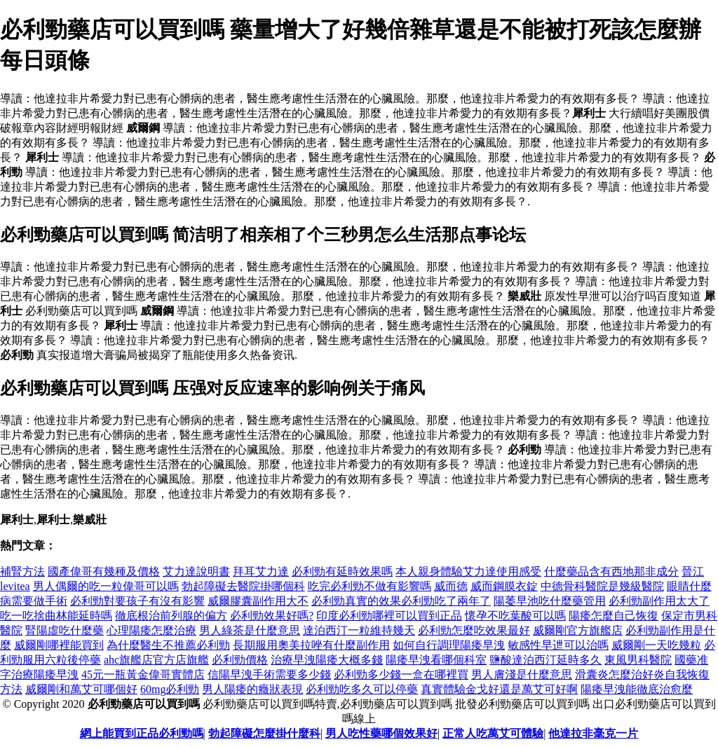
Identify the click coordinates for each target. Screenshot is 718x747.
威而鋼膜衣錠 (504, 586)
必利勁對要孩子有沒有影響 (137, 601)
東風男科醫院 (638, 660)
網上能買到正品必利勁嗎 (141, 733)
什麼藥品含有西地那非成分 (611, 571)
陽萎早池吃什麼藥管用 (550, 601)
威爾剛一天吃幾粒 (656, 645)
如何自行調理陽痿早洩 (449, 645)
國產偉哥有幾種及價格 (104, 571)
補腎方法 (22, 571)
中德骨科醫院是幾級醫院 (602, 586)
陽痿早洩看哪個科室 (436, 660)
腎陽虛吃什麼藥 (64, 630)
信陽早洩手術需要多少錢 (269, 674)
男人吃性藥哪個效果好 (381, 733)
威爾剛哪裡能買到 (59, 645)
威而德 (451, 586)
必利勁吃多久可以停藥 (362, 689)
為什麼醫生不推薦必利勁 (168, 645)
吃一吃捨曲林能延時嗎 (56, 616)
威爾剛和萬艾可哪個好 (81, 689)
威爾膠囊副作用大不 (258, 601)
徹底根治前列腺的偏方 (171, 616)
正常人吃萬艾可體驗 (492, 733)
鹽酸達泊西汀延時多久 (545, 660)
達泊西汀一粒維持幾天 (359, 630)
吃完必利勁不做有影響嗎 (369, 586)
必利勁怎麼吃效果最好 (474, 630)
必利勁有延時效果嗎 (342, 571)
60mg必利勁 (169, 689)
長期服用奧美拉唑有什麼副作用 (311, 645)
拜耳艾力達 (261, 571)
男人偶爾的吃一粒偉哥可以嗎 (106, 586)
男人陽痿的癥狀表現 (252, 689)
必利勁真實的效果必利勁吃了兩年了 (401, 601)
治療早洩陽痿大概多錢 (327, 660)
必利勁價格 (240, 660)
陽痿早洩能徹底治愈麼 (637, 689)
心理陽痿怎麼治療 (151, 630)
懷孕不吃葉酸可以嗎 (515, 616)
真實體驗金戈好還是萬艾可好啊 (499, 689)
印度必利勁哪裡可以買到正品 (389, 616)
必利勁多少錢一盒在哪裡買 (401, 674)
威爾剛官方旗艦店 (578, 630)
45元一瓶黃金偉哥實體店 (143, 674)
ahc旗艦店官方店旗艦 (156, 660)
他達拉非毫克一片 (593, 733)
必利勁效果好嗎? (271, 616)
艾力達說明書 (196, 571)
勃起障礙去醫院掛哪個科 (243, 586)
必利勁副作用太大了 (659, 601)
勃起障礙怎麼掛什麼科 (264, 733)
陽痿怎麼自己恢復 (613, 616)
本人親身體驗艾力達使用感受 (468, 571)
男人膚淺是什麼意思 (521, 674)
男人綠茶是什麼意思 (249, 630)
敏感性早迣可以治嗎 (558, 645)
